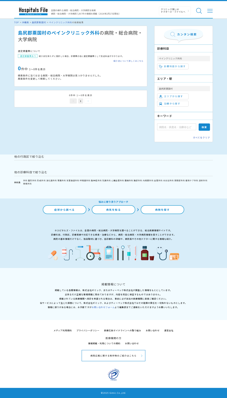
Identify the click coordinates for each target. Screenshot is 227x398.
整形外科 (32, 180)
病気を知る (113, 209)
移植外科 (27, 183)
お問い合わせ (153, 330)
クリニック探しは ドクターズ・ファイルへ (173, 10)
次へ (88, 101)
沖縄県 (25, 22)
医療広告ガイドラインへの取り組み (122, 330)
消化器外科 (51, 180)
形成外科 (41, 180)
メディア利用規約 (63, 330)
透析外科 (203, 180)
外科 (25, 180)
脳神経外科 (96, 180)
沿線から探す (169, 103)
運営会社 (168, 330)
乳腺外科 (106, 180)
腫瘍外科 (129, 180)
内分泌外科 (168, 180)
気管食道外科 (73, 180)
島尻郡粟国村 (39, 22)
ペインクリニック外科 (60, 22)
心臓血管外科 (117, 180)
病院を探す (162, 209)
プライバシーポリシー (87, 330)
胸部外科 (138, 180)
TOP (16, 22)
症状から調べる (64, 209)
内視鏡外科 (148, 180)
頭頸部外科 (179, 180)
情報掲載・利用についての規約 (104, 343)
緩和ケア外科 (192, 180)
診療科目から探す (172, 66)
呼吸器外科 (85, 180)
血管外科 (158, 180)
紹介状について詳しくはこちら (128, 61)
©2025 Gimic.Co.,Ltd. (113, 392)
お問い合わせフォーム (103, 307)
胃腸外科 (61, 180)
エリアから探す (171, 96)
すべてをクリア (201, 137)
